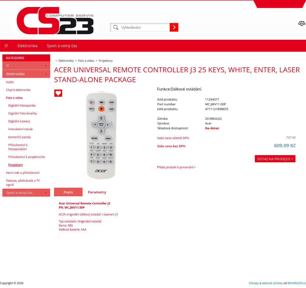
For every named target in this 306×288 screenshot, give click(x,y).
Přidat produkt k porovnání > (176, 167)
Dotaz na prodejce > (275, 159)
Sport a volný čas (19, 192)
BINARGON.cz (297, 283)
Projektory (15, 165)
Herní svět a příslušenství (22, 173)
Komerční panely (19, 137)
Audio (10, 82)
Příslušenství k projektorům (26, 157)
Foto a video (14, 98)
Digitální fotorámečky (22, 113)
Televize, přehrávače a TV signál (22, 183)
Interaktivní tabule (20, 129)
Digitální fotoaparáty (22, 105)
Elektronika (15, 74)
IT (7, 65)
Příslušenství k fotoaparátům (17, 147)
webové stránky (272, 283)
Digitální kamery (19, 121)
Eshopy (254, 283)
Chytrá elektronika (18, 90)
